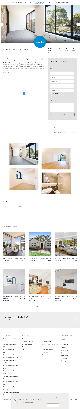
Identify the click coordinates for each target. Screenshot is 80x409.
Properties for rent (46, 342)
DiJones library (45, 352)
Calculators (25, 350)
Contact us (63, 348)
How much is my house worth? (30, 339)
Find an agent (64, 350)
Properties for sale (46, 339)
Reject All (53, 401)
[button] (13, 2)
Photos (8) (76, 40)
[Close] (66, 400)
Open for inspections (27, 342)
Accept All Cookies (53, 405)
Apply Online (64, 358)
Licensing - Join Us (65, 361)
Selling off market (27, 344)
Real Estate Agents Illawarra (10, 355)
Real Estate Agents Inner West (11, 358)
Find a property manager (67, 353)
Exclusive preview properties (29, 347)
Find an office (64, 356)
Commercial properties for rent (50, 347)
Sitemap (5, 401)
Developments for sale (47, 350)
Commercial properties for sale (50, 344)
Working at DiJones (46, 355)
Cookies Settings (53, 397)
